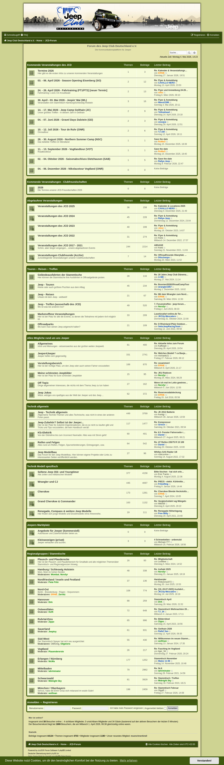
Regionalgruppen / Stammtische (46, 553)
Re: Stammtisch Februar (166, 688)
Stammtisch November (165, 658)
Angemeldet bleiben (155, 708)
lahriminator (54, 671)
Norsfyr (162, 306)
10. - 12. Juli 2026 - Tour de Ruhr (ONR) (61, 129)
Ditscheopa (164, 257)
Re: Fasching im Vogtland (167, 649)
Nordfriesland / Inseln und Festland (59, 579)
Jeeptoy (52, 631)
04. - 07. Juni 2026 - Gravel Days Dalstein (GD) (65, 119)
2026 (40, 187)
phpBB (40, 750)
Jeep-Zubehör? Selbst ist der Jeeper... (60, 422)
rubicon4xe (163, 454)
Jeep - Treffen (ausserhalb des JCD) (59, 304)
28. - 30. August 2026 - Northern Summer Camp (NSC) (70, 139)
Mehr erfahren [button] (128, 760)
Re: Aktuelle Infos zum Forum (169, 343)
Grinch (161, 424)
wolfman (162, 641)
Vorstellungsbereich (50, 363)
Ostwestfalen (45, 609)
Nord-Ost (43, 589)
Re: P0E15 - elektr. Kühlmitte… (169, 481)
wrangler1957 (165, 287)
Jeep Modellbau (47, 452)
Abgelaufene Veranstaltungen (44, 200)
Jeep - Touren (46, 284)
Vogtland (43, 649)
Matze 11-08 (164, 661)
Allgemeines (45, 343)
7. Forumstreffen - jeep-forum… (170, 304)
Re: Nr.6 (158, 668)
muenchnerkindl (139, 736)
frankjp (161, 414)
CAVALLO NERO (166, 83)
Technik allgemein (38, 406)
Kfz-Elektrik (45, 432)
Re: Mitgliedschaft (163, 559)
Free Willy (163, 513)
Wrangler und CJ (48, 481)
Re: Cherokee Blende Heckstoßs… (171, 491)
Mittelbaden (45, 668)
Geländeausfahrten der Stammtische (60, 274)
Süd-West (43, 638)
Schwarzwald (46, 678)
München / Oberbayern (51, 688)
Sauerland (44, 629)
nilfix (160, 92)
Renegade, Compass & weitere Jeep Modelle (64, 511)
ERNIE (161, 73)
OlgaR (161, 690)
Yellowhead (164, 112)
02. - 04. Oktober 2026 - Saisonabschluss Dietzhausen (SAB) (74, 159)
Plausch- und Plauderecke (53, 559)
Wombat (55, 574)
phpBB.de (55, 753)
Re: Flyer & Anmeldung (165, 80)
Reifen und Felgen (49, 442)
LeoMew (162, 561)
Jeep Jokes (44, 392)
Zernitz (61, 594)
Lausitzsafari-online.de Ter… (168, 314)
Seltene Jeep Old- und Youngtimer (58, 472)
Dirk (50, 602)
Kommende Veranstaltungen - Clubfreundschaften (57, 181)
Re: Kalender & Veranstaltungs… (170, 70)
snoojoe (162, 122)
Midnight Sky (55, 681)
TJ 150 (161, 132)
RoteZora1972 (165, 582)
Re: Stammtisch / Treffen (166, 678)
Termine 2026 (46, 70)
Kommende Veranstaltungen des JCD (49, 65)
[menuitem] (24, 35)
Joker (161, 228)
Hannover (43, 599)
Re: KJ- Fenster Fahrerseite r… (169, 432)
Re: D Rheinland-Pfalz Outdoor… (170, 324)
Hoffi (50, 612)
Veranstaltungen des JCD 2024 (56, 216)
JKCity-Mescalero (167, 316)
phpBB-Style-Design (63, 756)
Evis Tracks (163, 474)
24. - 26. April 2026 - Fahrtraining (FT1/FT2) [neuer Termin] (72, 90)
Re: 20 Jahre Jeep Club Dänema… (171, 274)
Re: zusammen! (162, 363)
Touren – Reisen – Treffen (42, 269)
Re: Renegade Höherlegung (168, 511)
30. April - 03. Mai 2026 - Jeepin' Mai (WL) (62, 100)
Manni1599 (163, 102)
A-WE (161, 277)
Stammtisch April (163, 599)
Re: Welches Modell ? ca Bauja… (170, 353)
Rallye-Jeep (164, 161)
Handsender (160, 579)
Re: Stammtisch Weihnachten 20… (171, 609)
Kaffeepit (162, 346)
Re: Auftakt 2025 (162, 569)
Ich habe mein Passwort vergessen (126, 708)
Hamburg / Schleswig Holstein (56, 569)
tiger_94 (162, 651)
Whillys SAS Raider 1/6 (165, 452)
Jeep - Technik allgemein (53, 412)
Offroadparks (46, 324)
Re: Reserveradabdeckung (167, 392)
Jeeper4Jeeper (46, 353)
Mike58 (161, 503)
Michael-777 (164, 542)
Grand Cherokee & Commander (56, 501)
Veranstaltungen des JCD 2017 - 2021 (60, 245)
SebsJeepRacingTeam (169, 326)
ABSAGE (158, 245)
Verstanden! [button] (204, 760)
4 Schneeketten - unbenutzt (168, 539)
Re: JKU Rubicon (163, 373)
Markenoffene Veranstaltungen (56, 314)
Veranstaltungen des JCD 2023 (56, 225)
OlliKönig (55, 644)
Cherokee (43, 491)
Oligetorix (65, 644)
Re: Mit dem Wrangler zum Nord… (171, 294)
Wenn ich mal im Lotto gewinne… (171, 382)
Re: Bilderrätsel (162, 619)
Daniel (161, 435)
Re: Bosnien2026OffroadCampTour (171, 284)
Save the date (161, 139)
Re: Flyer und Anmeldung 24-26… (171, 90)
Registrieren (50, 702)
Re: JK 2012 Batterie (164, 412)
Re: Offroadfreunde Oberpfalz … (170, 255)
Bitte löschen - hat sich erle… (169, 472)
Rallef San (163, 631)
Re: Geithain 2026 (163, 629)
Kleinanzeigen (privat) (51, 539)
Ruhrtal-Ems (45, 619)
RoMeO (162, 141)
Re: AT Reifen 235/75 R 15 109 (169, 442)
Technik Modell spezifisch (42, 466)
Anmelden (33, 702)
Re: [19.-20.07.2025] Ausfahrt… (169, 589)
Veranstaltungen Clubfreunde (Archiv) (60, 255)
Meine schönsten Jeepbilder (55, 373)
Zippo (51, 622)
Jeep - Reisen (46, 294)
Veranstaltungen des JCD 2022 (56, 235)
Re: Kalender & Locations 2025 (169, 206)
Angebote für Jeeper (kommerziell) (58, 530)
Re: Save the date (163, 159)
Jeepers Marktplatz (38, 525)
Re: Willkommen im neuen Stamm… (172, 638)
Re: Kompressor (162, 422)
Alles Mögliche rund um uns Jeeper (48, 338)
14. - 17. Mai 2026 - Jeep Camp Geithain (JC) (64, 110)
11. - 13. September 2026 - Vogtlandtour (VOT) (65, 149)
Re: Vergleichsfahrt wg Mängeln (170, 501)
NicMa (51, 661)
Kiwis (160, 238)
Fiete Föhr (53, 582)
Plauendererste (56, 651)
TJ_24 (161, 611)
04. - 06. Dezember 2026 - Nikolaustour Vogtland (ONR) (70, 168)
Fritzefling (163, 484)
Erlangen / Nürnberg (50, 658)
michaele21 (163, 355)
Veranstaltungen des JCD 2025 (56, 206)
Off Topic (43, 382)
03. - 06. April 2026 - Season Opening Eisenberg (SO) (69, 80)
